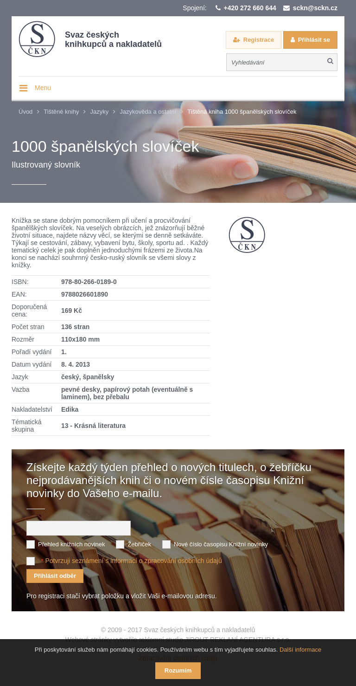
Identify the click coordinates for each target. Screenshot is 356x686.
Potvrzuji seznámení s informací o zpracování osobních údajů (133, 560)
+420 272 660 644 (250, 8)
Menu (43, 87)
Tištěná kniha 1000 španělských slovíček (241, 111)
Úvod (25, 111)
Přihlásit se (314, 39)
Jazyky (99, 111)
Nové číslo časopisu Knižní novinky (221, 543)
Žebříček (139, 543)
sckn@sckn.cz (315, 8)
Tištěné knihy (61, 111)
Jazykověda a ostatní (148, 111)
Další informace (300, 649)
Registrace (258, 39)
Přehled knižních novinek (71, 543)
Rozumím (178, 670)
